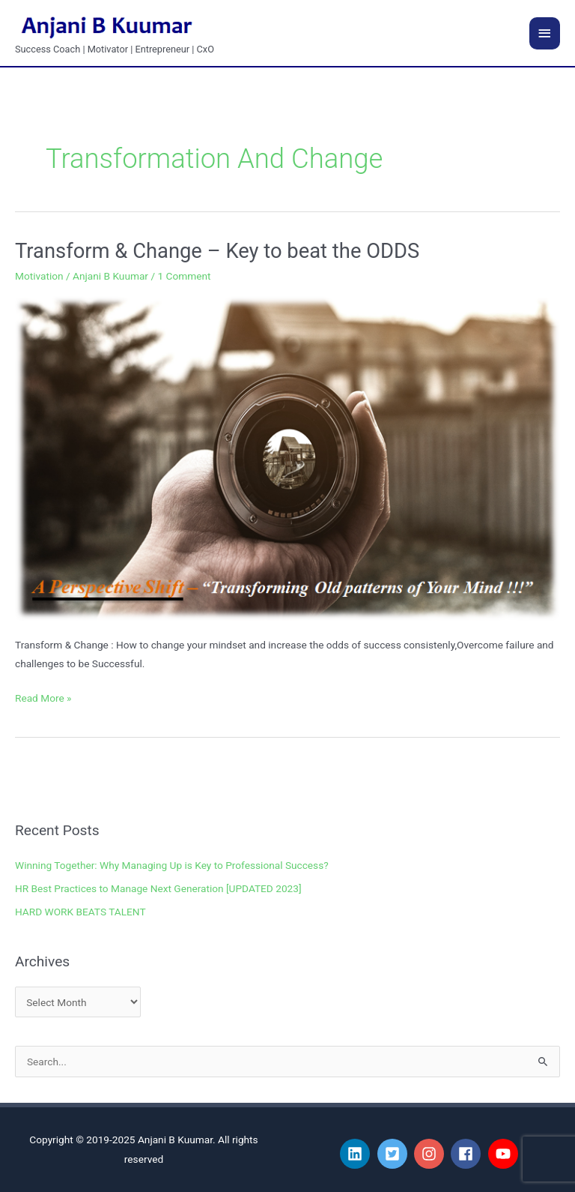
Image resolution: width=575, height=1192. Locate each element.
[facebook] (468, 1154)
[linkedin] (357, 1154)
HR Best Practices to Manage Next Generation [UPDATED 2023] (158, 888)
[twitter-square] (394, 1154)
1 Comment (183, 276)
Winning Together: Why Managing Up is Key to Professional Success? (172, 865)
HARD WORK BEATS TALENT (80, 912)
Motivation (39, 276)
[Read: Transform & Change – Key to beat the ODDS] (287, 457)
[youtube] (505, 1154)
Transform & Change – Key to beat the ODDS (217, 251)
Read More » (43, 696)
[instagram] (431, 1154)
